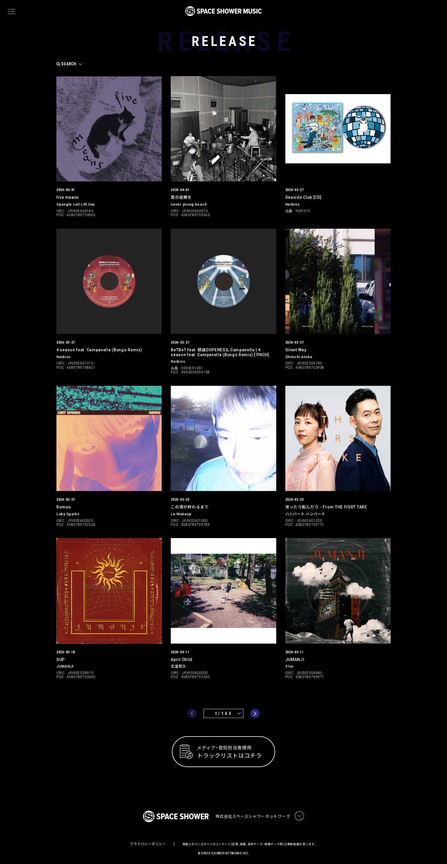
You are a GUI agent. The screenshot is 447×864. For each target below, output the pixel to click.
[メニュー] (11, 11)
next (254, 711)
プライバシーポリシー (148, 843)
